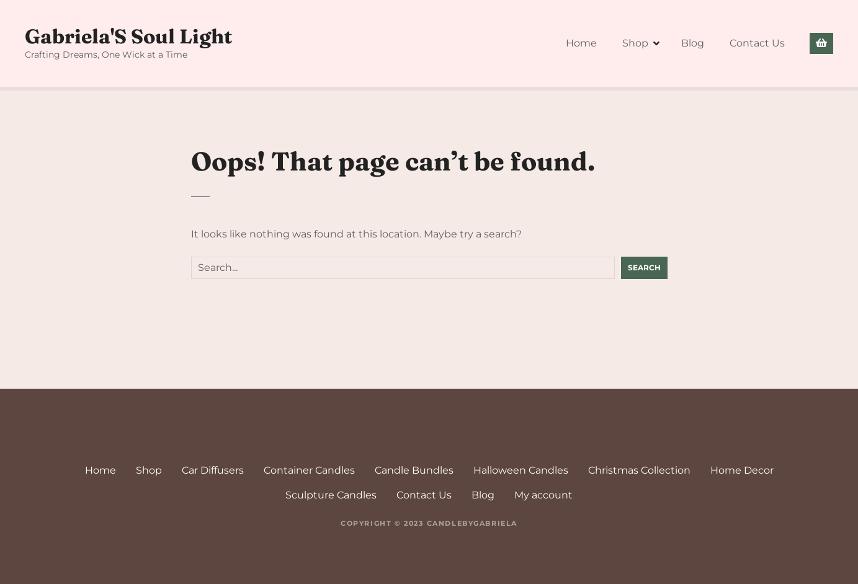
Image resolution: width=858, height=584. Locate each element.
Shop (635, 43)
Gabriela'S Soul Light (128, 36)
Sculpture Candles (331, 495)
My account (543, 495)
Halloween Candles (520, 470)
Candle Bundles (414, 470)
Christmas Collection (639, 470)
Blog (692, 43)
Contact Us (757, 43)
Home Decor (742, 470)
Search (644, 267)
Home (581, 43)
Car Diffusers (213, 470)
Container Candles (309, 470)
